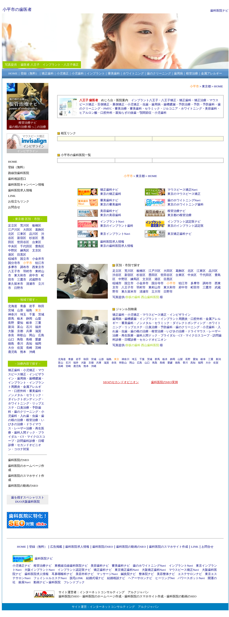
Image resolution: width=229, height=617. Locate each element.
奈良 (11, 335)
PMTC (107, 108)
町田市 (195, 287)
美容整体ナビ (166, 574)
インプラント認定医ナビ (184, 221)
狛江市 (39, 263)
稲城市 (12, 258)
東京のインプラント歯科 (116, 225)
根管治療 (32, 420)
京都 (20, 331)
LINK (194, 546)
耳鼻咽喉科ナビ (62, 574)
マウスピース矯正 (154, 314)
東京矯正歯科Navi (127, 569)
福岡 (38, 343)
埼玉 (23, 314)
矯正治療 (200, 100)
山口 (11, 339)
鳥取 (20, 339)
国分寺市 (14, 263)
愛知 (20, 322)
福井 (38, 327)
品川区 (33, 233)
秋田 (41, 306)
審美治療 (121, 108)
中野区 (12, 250)
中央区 (12, 246)
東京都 (206, 86)
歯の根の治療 (139, 331)
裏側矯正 (118, 104)
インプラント (17, 382)
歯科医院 (55, 582)
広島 (41, 335)
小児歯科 (161, 112)
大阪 (11, 331)
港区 (11, 254)
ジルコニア (170, 108)
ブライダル (168, 335)
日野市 (18, 288)
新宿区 (21, 238)
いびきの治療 (176, 331)
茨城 (41, 314)
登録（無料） (38, 546)
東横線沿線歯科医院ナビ (71, 565)
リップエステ (133, 327)
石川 (29, 327)
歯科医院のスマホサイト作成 (168, 546)
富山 (20, 327)
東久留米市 (15, 283)
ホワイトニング (18, 403)
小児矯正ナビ (21, 565)
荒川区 (24, 225)
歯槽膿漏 (35, 378)
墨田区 (153, 275)
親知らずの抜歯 (125, 112)
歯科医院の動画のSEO (131, 546)
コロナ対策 (21, 449)
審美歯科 (35, 391)
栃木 (20, 318)
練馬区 (24, 250)
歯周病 (21, 378)
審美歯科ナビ (109, 200)
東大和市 (20, 275)
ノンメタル (15, 395)
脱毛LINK (76, 578)
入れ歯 (24, 416)
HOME (218, 86)
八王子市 (14, 271)
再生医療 (127, 335)
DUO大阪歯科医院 (27, 501)
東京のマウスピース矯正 (184, 193)
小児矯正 (29, 370)
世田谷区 (23, 242)
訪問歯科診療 (26, 441)
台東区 (36, 242)
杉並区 (33, 238)
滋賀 (38, 331)
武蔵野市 (35, 279)
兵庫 (29, 331)
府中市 (33, 275)
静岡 (29, 318)
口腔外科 (20, 391)
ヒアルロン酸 (88, 112)
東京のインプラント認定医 (185, 225)
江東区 (21, 233)
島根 (29, 339)
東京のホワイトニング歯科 (185, 204)
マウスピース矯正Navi (182, 189)
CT (22, 436)
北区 (11, 233)
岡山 (32, 335)
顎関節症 (145, 112)
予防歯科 (209, 104)
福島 (29, 310)
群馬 (11, 318)
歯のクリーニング (26, 411)
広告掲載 (56, 546)
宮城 (11, 310)
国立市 (26, 258)
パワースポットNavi (191, 578)
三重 (38, 322)
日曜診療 (130, 339)
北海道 (12, 306)
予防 (197, 104)
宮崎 (38, 347)
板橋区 (36, 225)
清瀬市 (30, 283)
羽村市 (27, 271)
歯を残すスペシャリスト (27, 497)
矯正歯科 (14, 370)
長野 (11, 322)
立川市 (156, 291)
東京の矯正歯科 (110, 193)
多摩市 (12, 267)
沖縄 (32, 352)
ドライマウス (197, 331)
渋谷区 (116, 275)
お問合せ (207, 546)
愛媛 (38, 339)
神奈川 (12, 314)
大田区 (27, 229)
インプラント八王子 (144, 100)
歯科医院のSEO (102, 546)
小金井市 (38, 258)
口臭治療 (23, 407)
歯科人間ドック (24, 432)
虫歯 (35, 416)
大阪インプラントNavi (40, 569)
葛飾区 (39, 229)
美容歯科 (211, 108)
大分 (11, 347)
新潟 (11, 327)
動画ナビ (40, 582)
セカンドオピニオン (153, 339)
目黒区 (21, 254)
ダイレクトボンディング (24, 399)
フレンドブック (74, 582)
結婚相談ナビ (116, 578)
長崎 (29, 347)
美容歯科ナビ (109, 211)
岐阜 (29, 322)
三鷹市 (21, 279)
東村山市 (155, 287)
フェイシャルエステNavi (50, 578)
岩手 (32, 306)
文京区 (36, 250)
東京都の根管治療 (179, 215)
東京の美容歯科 (110, 215)
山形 (20, 310)
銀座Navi (25, 582)
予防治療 (185, 104)
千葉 (32, 314)
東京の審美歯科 (110, 204)
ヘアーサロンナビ (140, 578)
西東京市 (38, 267)
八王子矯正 (168, 100)
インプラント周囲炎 (174, 319)
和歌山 (21, 335)
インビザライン (180, 314)
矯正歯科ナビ (109, 189)
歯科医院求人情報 (112, 241)
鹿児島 (12, 352)
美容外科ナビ (85, 574)
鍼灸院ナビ (128, 574)
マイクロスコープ (198, 335)
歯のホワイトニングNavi (184, 200)
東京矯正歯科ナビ (179, 233)
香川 (20, 343)
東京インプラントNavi (115, 233)
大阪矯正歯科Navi (154, 569)
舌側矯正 (103, 104)
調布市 (24, 267)
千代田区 (26, 246)
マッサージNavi (107, 574)
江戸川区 (14, 229)
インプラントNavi (112, 221)
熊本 (23, 352)
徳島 (11, 343)
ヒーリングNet (165, 578)
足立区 (12, 225)
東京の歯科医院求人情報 (116, 245)
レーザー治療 (23, 428)
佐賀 (20, 347)
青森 (23, 306)
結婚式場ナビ (95, 578)
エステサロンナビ (190, 574)
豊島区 (39, 246)
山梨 (38, 318)
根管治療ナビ (176, 211)
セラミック (33, 395)
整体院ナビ (146, 574)
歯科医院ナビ (219, 10)
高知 (29, 343)
